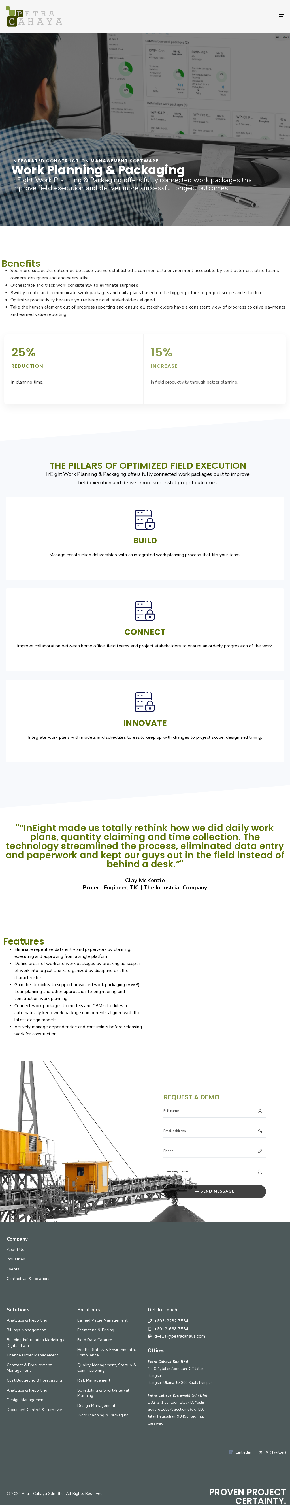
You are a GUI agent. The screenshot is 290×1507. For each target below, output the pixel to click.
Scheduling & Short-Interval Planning (103, 1393)
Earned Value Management (102, 1320)
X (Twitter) (272, 1452)
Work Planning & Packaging (103, 1415)
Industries (16, 1259)
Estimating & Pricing (95, 1330)
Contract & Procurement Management (29, 1367)
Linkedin (240, 1452)
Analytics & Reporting (27, 1320)
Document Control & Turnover (34, 1409)
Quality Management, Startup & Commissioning (106, 1367)
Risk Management (93, 1380)
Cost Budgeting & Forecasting (34, 1380)
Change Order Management (32, 1355)
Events (13, 1269)
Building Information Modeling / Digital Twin (35, 1342)
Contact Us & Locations (28, 1278)
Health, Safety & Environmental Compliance (106, 1352)
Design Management (26, 1400)
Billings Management (26, 1330)
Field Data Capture (94, 1340)
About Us (15, 1249)
